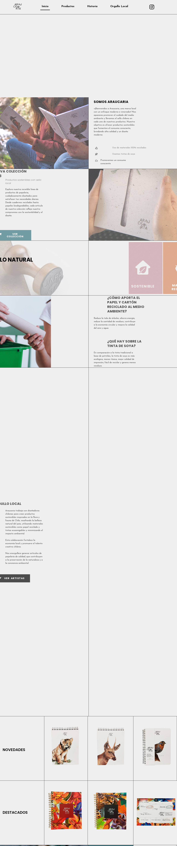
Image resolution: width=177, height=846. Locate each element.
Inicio (45, 6)
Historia (92, 6)
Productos (67, 6)
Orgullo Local (119, 6)
